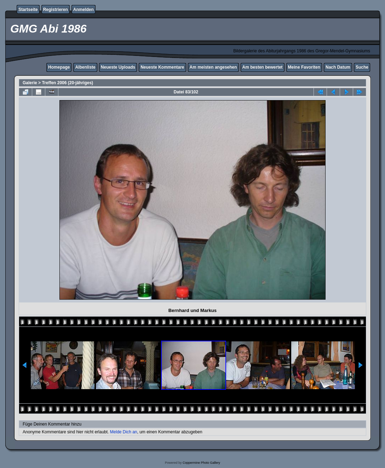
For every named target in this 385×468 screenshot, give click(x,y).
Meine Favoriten (304, 67)
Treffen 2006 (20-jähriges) (67, 82)
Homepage (59, 67)
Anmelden (83, 9)
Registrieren (55, 9)
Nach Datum (338, 67)
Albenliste (85, 67)
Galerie (30, 82)
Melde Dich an (123, 431)
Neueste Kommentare (162, 67)
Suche (362, 67)
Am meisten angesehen (213, 67)
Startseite (28, 9)
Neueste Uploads (118, 67)
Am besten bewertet (262, 67)
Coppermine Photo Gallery (201, 462)
